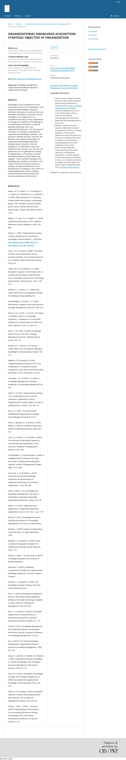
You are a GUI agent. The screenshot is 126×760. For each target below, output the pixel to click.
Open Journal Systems (97, 49)
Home (10, 24)
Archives (17, 16)
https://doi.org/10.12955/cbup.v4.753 (27, 79)
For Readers (92, 31)
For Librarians (93, 39)
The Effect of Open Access (69, 167)
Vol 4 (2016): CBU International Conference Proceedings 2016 (47, 24)
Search (116, 16)
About (27, 16)
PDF (55, 47)
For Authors (92, 35)
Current (7, 16)
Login (118, 2)
